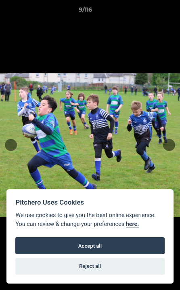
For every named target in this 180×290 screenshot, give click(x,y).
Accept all (90, 246)
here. (132, 224)
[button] (151, 11)
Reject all (90, 266)
